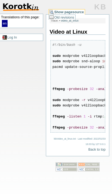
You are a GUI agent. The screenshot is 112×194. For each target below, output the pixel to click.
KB (100, 7)
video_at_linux (70, 20)
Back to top (97, 149)
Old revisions (64, 17)
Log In (12, 37)
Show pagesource (69, 12)
